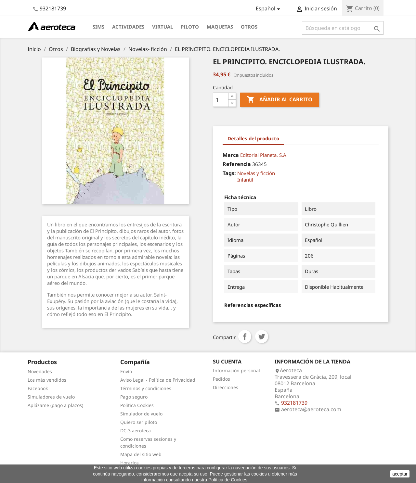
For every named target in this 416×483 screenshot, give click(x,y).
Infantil (245, 179)
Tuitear (261, 336)
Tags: (229, 173)
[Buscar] (343, 28)
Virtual (162, 26)
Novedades (40, 371)
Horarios (129, 463)
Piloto (190, 26)
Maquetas (220, 26)
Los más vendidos (47, 380)
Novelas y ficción (256, 173)
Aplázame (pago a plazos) (55, 405)
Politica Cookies (137, 405)
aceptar (400, 474)
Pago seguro (134, 397)
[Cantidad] (220, 100)
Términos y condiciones (145, 388)
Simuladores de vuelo (51, 397)
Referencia (237, 164)
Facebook (38, 388)
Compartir (244, 336)
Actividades (128, 26)
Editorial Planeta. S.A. (264, 155)
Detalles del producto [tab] (253, 138)
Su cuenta (227, 361)
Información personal (236, 370)
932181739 (53, 8)
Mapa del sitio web (141, 454)
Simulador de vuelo (141, 414)
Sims (98, 26)
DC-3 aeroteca (135, 430)
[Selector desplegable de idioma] (269, 9)
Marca (231, 155)
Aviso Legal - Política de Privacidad (157, 380)
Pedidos (221, 379)
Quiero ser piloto (138, 422)
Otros (249, 26)
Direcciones (225, 387)
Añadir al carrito (279, 99)
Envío (126, 371)
